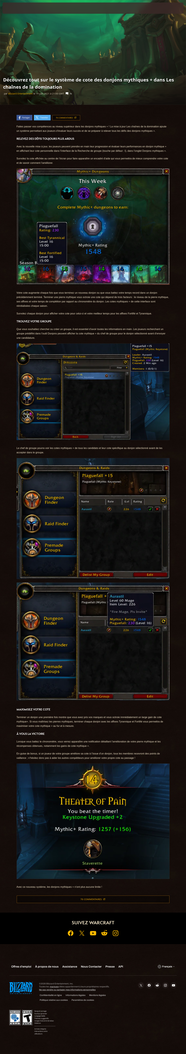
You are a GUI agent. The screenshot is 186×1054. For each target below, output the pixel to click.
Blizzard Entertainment (20, 93)
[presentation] (11, 8)
